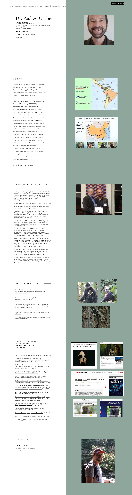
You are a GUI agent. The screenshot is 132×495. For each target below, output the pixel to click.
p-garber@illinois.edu (27, 34)
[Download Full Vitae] (117, 3)
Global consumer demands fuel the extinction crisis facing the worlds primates (31, 404)
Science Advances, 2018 (43, 382)
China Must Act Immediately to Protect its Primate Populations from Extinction (31, 298)
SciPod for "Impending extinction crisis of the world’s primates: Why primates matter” (31, 381)
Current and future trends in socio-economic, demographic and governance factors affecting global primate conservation (32, 360)
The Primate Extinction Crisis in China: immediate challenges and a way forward (30, 376)
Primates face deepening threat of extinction (29, 413)
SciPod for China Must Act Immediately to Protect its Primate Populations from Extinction (31, 372)
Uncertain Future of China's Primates (26, 419)
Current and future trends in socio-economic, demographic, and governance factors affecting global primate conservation (32, 291)
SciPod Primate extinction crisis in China (27, 416)
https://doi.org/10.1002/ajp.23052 (23, 217)
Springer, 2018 (42, 373)
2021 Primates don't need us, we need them (29, 355)
